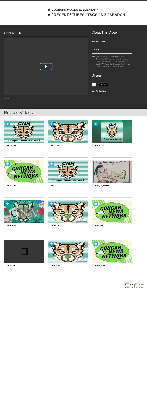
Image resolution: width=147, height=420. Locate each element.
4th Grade (113, 61)
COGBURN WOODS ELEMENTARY (73, 9)
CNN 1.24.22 (55, 266)
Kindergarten (111, 59)
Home (98, 59)
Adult (122, 67)
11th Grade (105, 67)
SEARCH (117, 15)
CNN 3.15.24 (11, 226)
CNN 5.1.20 (10, 266)
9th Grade (121, 64)
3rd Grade (105, 61)
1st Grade (120, 59)
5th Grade (122, 61)
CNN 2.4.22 (54, 146)
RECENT (61, 15)
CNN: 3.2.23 (54, 186)
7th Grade (105, 64)
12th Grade (115, 67)
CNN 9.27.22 (11, 146)
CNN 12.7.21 (55, 226)
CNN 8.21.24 (11, 186)
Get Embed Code (100, 91)
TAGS (92, 15)
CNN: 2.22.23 (99, 146)
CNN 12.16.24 (99, 266)
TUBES (78, 15)
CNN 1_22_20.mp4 (101, 186)
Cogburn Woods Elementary (117, 56)
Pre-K (103, 59)
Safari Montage (101, 56)
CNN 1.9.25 (98, 226)
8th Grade (113, 64)
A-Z (103, 15)
